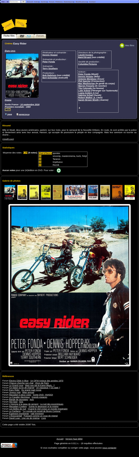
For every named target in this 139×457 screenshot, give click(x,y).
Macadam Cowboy (18, 406)
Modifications (82, 2)
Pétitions (59, 2)
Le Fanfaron (15, 411)
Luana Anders (85, 93)
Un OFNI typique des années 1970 (46, 381)
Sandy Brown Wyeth (88, 100)
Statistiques (69, 2)
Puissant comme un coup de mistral (41, 416)
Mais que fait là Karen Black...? (40, 385)
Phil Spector (84, 81)
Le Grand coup (16, 385)
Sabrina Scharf (85, 95)
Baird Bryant (84, 57)
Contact (92, 2)
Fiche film (9, 36)
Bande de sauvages (18, 399)
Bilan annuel (28, 392)
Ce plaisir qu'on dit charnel (21, 388)
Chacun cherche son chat (21, 383)
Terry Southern (50, 68)
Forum (51, 2)
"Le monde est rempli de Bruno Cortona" (41, 411)
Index (37, 2)
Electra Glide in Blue (19, 381)
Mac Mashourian (86, 83)
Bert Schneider (50, 78)
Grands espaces (39, 397)
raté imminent (37, 413)
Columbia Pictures (87, 64)
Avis (32, 399)
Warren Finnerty (86, 86)
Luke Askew (84, 90)
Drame (8, 100)
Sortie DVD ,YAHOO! (43, 395)
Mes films (127, 45)
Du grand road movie (31, 390)
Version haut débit (73, 439)
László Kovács (85, 55)
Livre (43, 418)
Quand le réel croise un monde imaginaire (47, 409)
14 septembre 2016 (30, 104)
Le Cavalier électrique (19, 397)
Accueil (30, 2)
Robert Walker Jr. (87, 97)
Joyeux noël (15, 392)
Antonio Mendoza (87, 79)
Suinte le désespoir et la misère (44, 406)
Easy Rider (14, 390)
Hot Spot (13, 402)
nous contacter (109, 448)
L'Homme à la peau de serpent (23, 404)
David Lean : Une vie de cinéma (24, 418)
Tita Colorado (85, 88)
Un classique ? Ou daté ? (48, 388)
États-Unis (10, 51)
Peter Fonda (49, 62)
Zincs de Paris (42, 383)
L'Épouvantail (15, 416)
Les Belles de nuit (17, 409)
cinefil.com (8, 139)
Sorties (44, 2)
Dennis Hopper (50, 55)
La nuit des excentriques (51, 404)
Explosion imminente (19, 413)
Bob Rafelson (49, 75)
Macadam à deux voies (20, 395)
